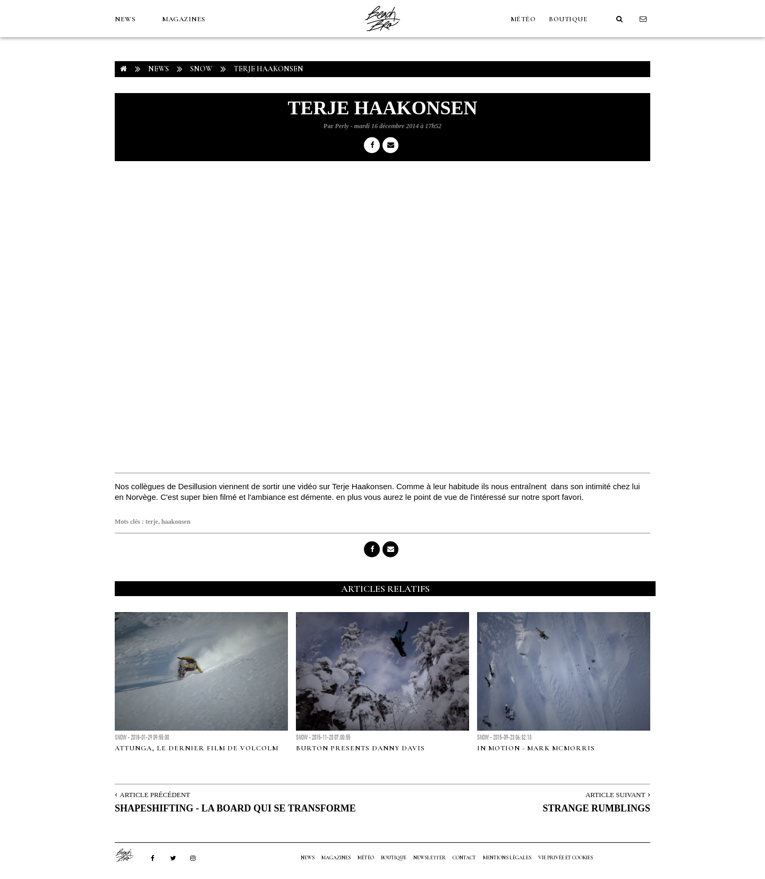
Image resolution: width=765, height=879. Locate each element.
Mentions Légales (507, 858)
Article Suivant (615, 795)
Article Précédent (155, 795)
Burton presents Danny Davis (360, 748)
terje (152, 521)
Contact (464, 858)
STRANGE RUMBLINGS (596, 808)
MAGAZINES (184, 19)
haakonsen (176, 521)
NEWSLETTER (429, 858)
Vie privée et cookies (565, 858)
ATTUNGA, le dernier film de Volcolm (196, 748)
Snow (201, 68)
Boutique (568, 19)
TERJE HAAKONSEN (268, 68)
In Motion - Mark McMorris (536, 748)
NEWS (125, 19)
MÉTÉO (523, 19)
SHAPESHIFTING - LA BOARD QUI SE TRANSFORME (235, 808)
